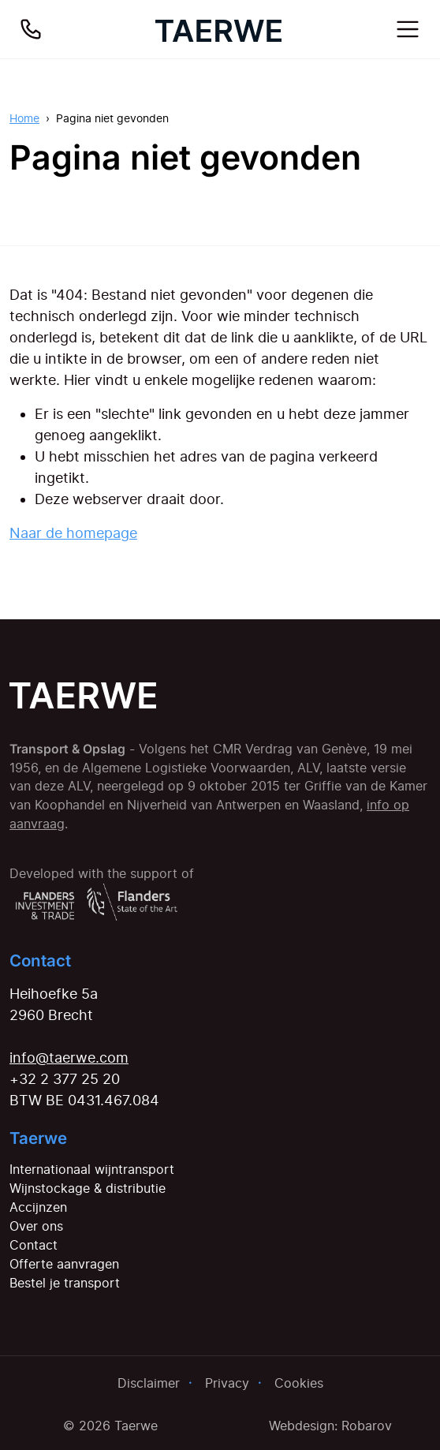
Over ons (36, 1226)
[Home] (218, 29)
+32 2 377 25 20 (64, 1079)
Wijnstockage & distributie (87, 1188)
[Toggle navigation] (408, 29)
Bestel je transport (64, 1283)
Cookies (298, 1383)
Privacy (227, 1383)
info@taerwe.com (69, 1057)
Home (24, 118)
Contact (33, 1245)
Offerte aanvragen (64, 1264)
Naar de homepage (73, 533)
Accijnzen (38, 1207)
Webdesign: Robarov (330, 1425)
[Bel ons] (30, 29)
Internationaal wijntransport (91, 1169)
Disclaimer (148, 1383)
